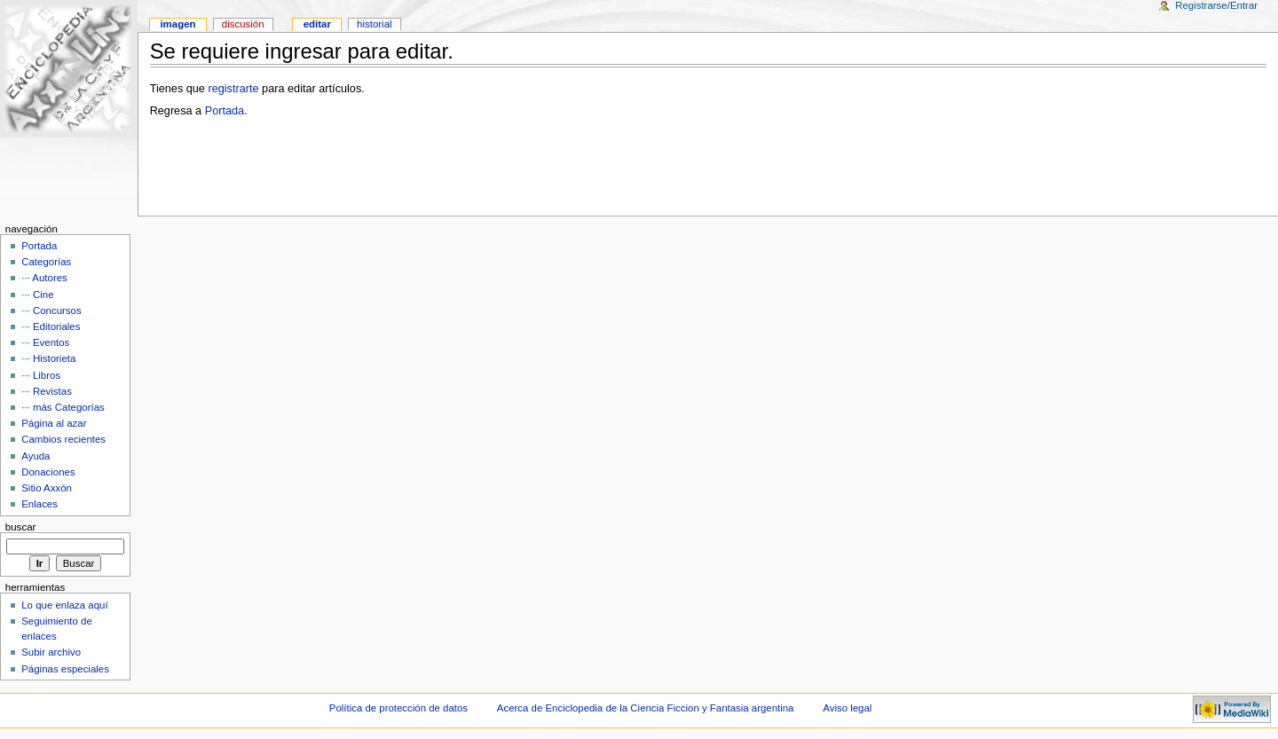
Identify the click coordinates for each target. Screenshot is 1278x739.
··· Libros (40, 375)
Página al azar (53, 423)
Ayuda (35, 456)
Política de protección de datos (398, 708)
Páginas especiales (65, 669)
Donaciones (48, 472)
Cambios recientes (63, 439)
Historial (374, 24)
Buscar (20, 527)
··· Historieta (48, 358)
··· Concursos (51, 310)
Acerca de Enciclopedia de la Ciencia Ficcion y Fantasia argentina (645, 708)
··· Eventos (45, 342)
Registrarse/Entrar (1216, 5)
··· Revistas (46, 391)
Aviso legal (847, 708)
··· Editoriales (50, 326)
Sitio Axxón (46, 488)
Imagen (177, 24)
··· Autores (44, 277)
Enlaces (39, 504)
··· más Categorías (63, 407)
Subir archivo (51, 652)
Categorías (46, 261)
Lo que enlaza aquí (64, 605)
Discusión (243, 24)
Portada (224, 111)
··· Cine (37, 294)
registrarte (233, 89)
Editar (317, 24)
